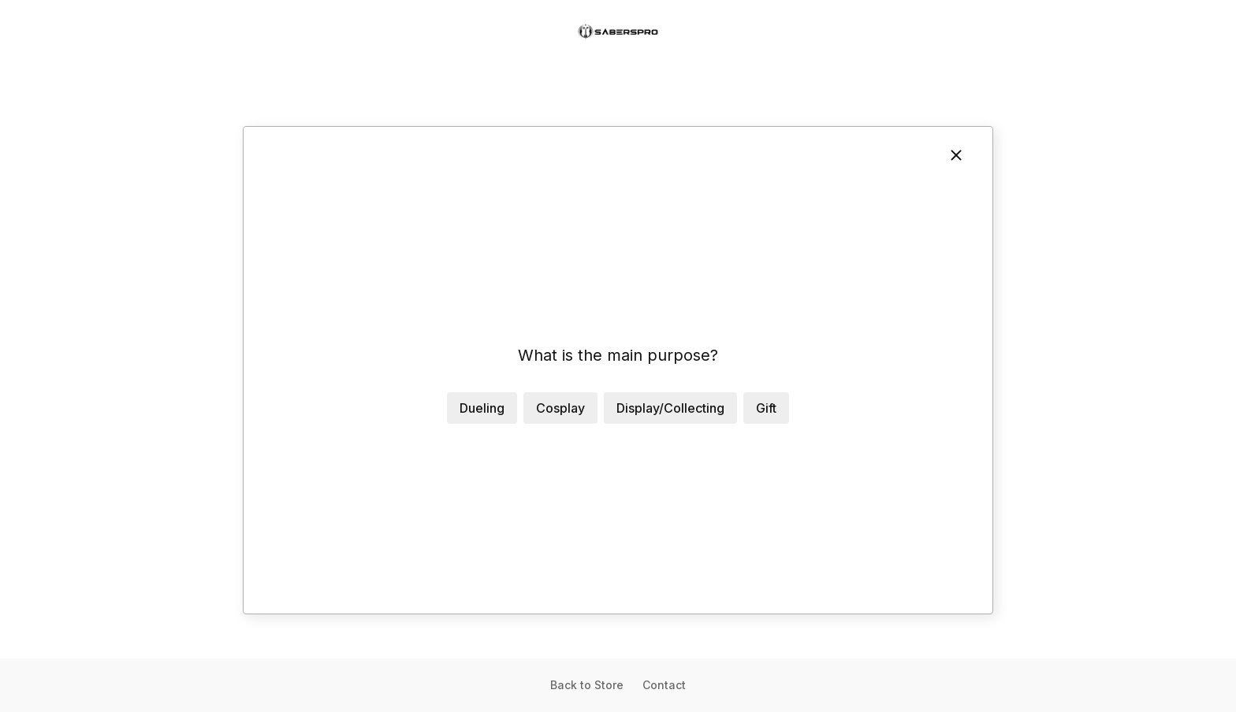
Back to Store (587, 685)
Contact (664, 685)
